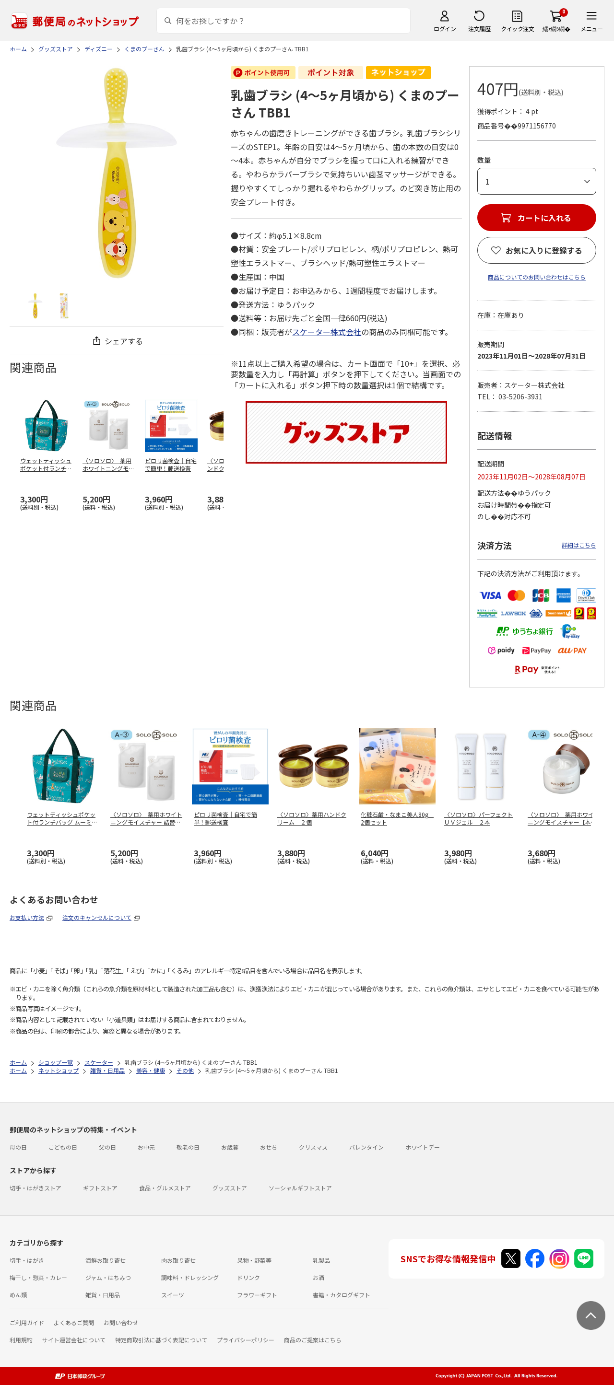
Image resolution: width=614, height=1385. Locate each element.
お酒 (318, 1277)
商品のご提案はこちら (313, 1340)
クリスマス (313, 1147)
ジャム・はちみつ (108, 1277)
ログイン (445, 28)
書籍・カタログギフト (341, 1295)
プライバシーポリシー (245, 1340)
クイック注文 (517, 28)
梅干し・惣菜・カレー (38, 1277)
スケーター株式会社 (326, 332)
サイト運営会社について (74, 1340)
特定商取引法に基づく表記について (161, 1340)
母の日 (18, 1147)
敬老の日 (188, 1147)
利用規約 (21, 1340)
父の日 (107, 1147)
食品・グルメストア (165, 1188)
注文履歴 (479, 28)
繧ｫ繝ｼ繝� (556, 28)
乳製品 (321, 1260)
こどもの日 (62, 1147)
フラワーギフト (257, 1295)
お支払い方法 (27, 917)
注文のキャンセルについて (96, 917)
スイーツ (172, 1295)
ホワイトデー (422, 1147)
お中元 (146, 1147)
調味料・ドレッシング (190, 1277)
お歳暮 (229, 1147)
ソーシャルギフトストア (300, 1188)
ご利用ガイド (27, 1322)
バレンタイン (366, 1147)
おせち (268, 1147)
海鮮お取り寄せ (105, 1260)
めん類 (18, 1295)
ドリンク (248, 1277)
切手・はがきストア (35, 1188)
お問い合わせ (121, 1322)
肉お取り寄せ (178, 1260)
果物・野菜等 (254, 1260)
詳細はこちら (579, 545)
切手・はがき (27, 1260)
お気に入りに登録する (544, 250)
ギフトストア (100, 1188)
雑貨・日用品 (102, 1295)
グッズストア (230, 1188)
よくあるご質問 (74, 1322)
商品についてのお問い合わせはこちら (537, 277)
